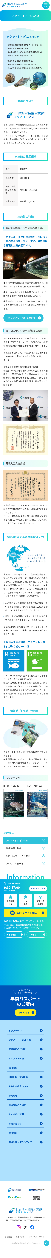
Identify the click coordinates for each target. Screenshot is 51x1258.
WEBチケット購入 (27, 913)
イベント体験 (25, 902)
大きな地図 (11, 934)
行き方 (33, 934)
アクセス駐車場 (40, 902)
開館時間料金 (10, 902)
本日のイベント (37, 888)
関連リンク (20, 1237)
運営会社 (8, 1237)
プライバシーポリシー (37, 1237)
